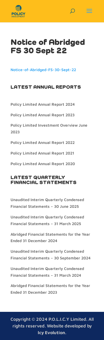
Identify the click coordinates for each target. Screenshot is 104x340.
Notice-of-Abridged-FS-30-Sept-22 (43, 69)
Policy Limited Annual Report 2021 (42, 153)
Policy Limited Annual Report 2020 (43, 163)
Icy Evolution (51, 332)
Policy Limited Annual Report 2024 (43, 104)
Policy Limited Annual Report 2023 (43, 114)
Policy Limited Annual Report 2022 (43, 142)
